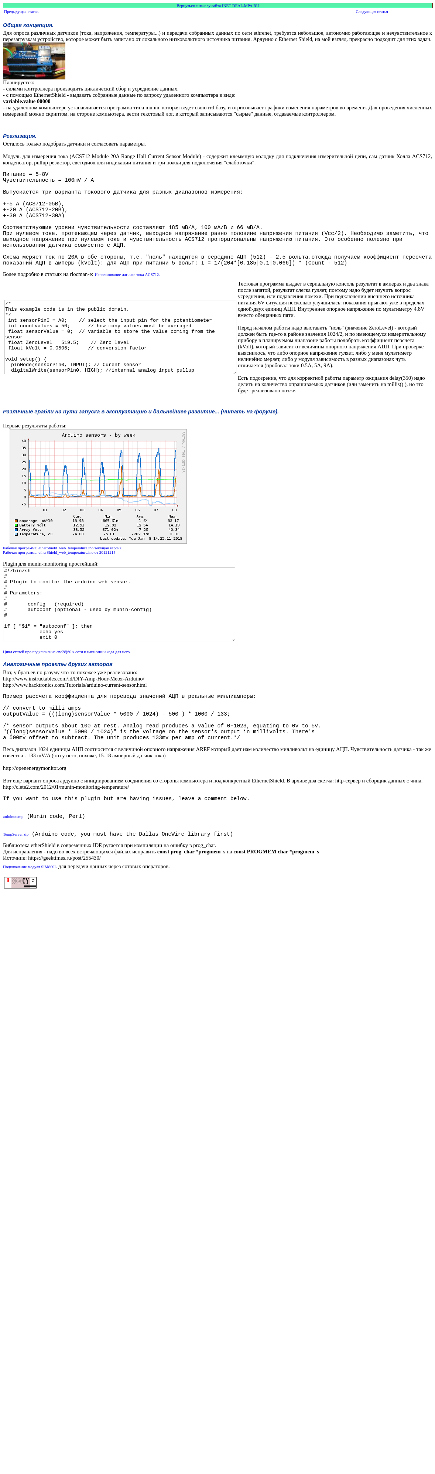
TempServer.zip (15, 907)
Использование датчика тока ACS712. (127, 298)
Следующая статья (372, 11)
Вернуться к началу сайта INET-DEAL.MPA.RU (218, 5)
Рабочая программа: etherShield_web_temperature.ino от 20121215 (59, 588)
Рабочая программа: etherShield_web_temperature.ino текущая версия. (63, 584)
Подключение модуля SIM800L (30, 939)
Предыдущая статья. (21, 11)
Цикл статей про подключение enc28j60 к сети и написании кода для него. (67, 702)
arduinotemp (13, 885)
